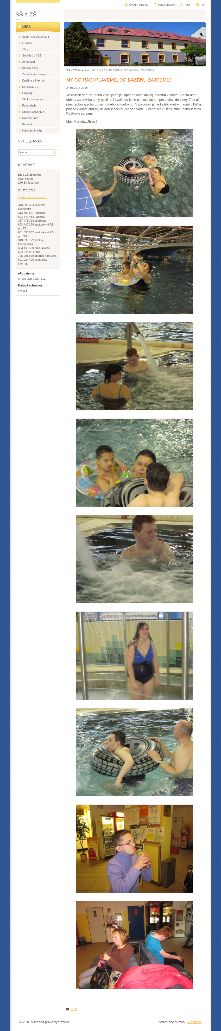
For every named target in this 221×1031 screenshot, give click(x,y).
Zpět (74, 1009)
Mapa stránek (166, 4)
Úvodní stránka (138, 4)
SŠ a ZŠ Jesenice (77, 70)
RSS (188, 4)
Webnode (194, 1022)
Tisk (202, 4)
